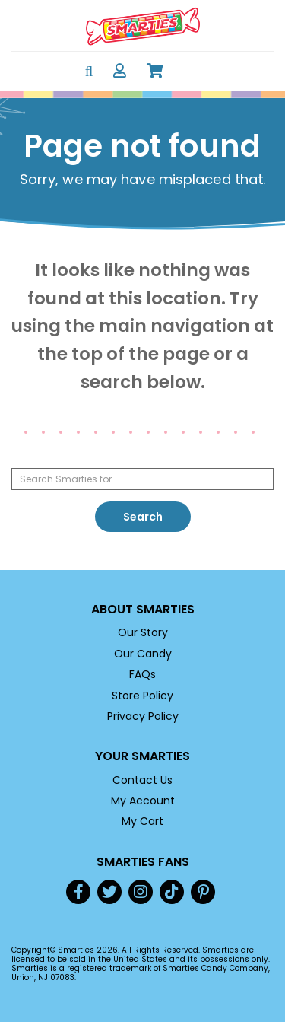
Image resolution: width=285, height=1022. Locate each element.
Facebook (78, 892)
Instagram (140, 892)
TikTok (172, 892)
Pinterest (203, 892)
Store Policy (142, 695)
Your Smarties (142, 756)
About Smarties (143, 609)
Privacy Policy (143, 716)
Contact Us (142, 780)
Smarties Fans (143, 862)
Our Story (143, 632)
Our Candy (143, 653)
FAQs (142, 674)
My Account (143, 800)
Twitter (109, 892)
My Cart (142, 821)
